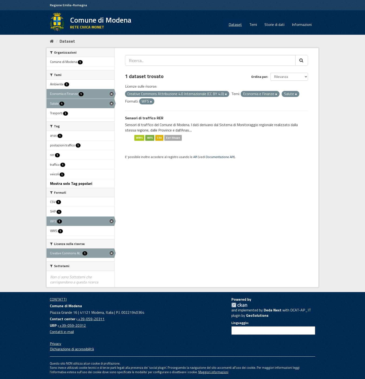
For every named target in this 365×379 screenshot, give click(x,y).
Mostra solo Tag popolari (71, 183)
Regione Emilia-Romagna (68, 5)
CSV (159, 137)
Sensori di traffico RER (144, 118)
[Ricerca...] (210, 60)
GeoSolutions (257, 315)
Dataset (235, 24)
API (195, 157)
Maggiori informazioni (213, 372)
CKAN (239, 305)
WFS (150, 137)
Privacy (55, 343)
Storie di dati (274, 24)
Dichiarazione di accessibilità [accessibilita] (72, 349)
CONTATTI (58, 299)
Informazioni (302, 24)
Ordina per (259, 76)
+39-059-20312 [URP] (72, 325)
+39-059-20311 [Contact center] (91, 319)
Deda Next (272, 310)
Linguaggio (239, 322)
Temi (253, 24)
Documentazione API (220, 157)
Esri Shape (173, 137)
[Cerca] (301, 60)
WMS (139, 137)
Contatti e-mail (62, 331)
